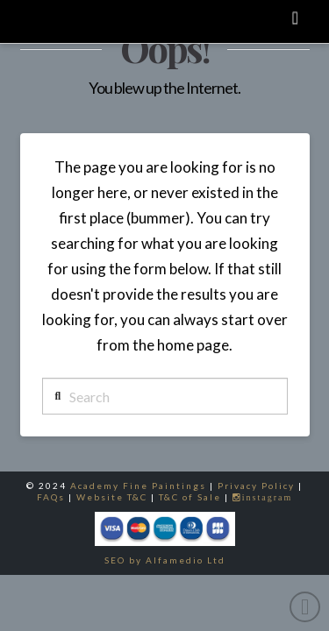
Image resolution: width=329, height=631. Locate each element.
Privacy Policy (256, 485)
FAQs (51, 497)
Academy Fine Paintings (138, 485)
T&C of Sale (190, 497)
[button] (295, 17)
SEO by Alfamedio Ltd (164, 560)
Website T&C (111, 497)
